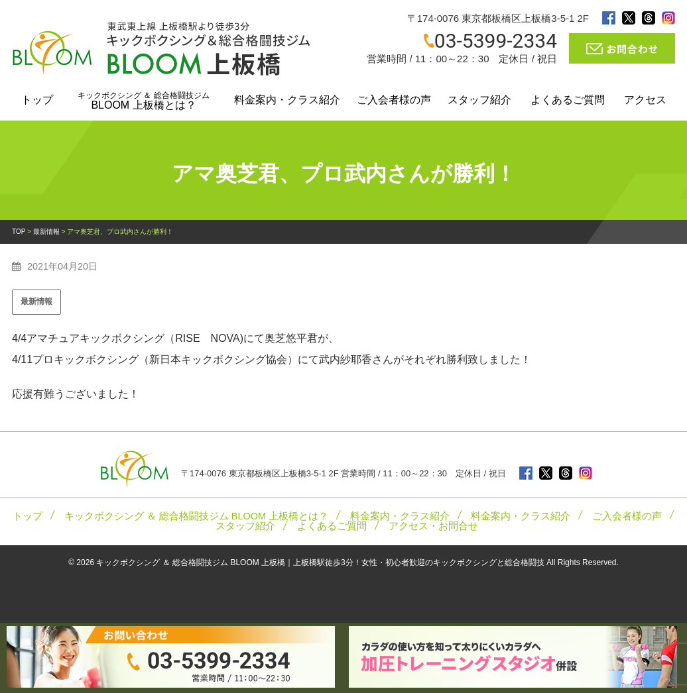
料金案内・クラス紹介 (287, 99)
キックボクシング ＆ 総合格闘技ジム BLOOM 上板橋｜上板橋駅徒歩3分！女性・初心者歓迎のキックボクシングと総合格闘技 (320, 562)
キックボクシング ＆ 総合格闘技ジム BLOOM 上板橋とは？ (196, 516)
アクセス (645, 99)
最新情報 (36, 301)
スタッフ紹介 (479, 99)
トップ (37, 99)
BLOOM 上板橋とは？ (144, 101)
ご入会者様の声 (394, 99)
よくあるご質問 (568, 99)
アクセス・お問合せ (433, 526)
